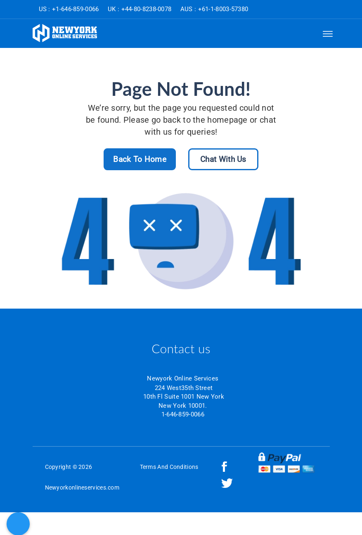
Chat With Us (223, 159)
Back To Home (139, 159)
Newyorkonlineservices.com (82, 487)
